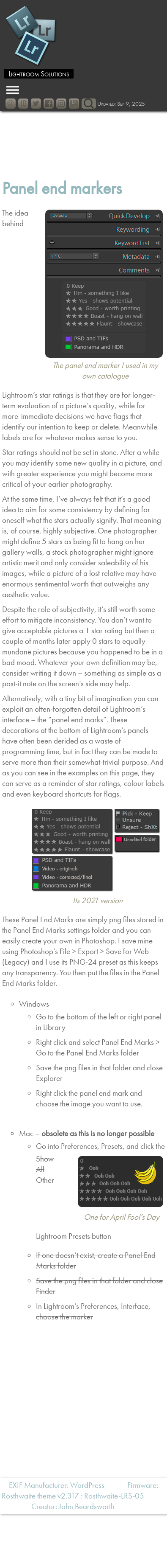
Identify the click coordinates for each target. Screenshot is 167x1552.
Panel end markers (62, 188)
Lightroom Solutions (38, 74)
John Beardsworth (87, 1506)
